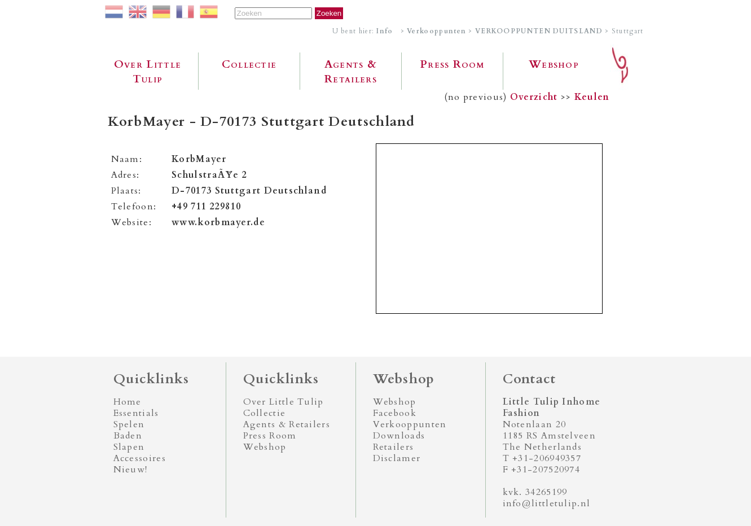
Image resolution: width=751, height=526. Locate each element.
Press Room (452, 64)
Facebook (394, 413)
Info (384, 31)
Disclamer (397, 458)
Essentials (136, 413)
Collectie (249, 64)
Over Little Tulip (147, 71)
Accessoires (139, 458)
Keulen (592, 97)
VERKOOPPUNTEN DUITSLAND (539, 31)
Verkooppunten (436, 31)
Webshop (554, 64)
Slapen (129, 447)
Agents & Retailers (350, 71)
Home (127, 402)
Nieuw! (130, 469)
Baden (128, 435)
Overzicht (534, 97)
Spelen (129, 424)
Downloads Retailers (399, 441)
